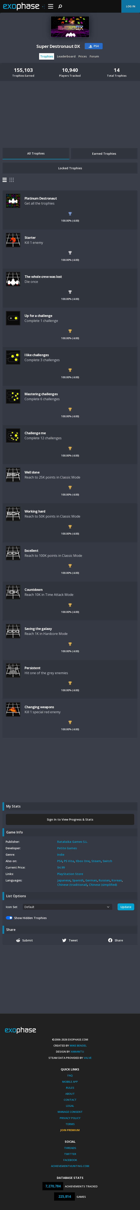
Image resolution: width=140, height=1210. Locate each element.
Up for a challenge (38, 315)
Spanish (78, 880)
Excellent (31, 550)
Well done (32, 472)
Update (125, 907)
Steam (96, 861)
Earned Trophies (104, 154)
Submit (24, 940)
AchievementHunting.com (70, 1166)
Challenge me (35, 433)
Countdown (33, 589)
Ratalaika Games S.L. (72, 842)
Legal (70, 1106)
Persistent (32, 668)
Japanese (64, 880)
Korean (117, 880)
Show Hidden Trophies (30, 918)
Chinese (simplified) (103, 885)
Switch (107, 861)
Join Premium (70, 1130)
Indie (60, 855)
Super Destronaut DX (58, 46)
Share (115, 940)
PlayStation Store (70, 874)
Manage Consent (70, 1112)
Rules (70, 1088)
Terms (70, 1124)
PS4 (59, 861)
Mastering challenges (41, 394)
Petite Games (67, 848)
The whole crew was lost (43, 276)
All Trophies (36, 153)
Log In (130, 6)
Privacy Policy (70, 1118)
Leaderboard (66, 56)
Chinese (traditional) (72, 885)
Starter (30, 237)
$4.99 (61, 867)
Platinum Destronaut (41, 198)
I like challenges (37, 355)
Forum (94, 56)
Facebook (70, 1160)
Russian (104, 880)
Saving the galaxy (38, 628)
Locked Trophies (70, 168)
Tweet (70, 940)
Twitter (70, 1154)
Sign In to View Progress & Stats (70, 819)
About (70, 1094)
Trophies (46, 56)
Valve (88, 1058)
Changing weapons (39, 707)
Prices (82, 56)
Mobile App (70, 1082)
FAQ (70, 1075)
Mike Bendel (78, 1045)
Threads (70, 1148)
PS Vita (69, 861)
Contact (70, 1100)
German (91, 880)
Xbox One (83, 861)
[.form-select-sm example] (67, 907)
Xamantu (77, 1051)
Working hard (35, 511)
